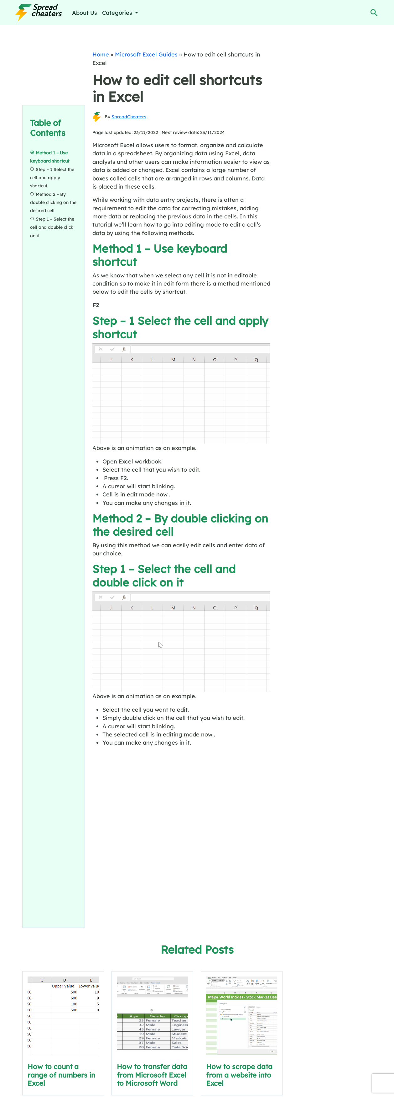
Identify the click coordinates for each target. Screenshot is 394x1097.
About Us (84, 12)
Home (100, 54)
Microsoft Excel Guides (146, 54)
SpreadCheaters (128, 117)
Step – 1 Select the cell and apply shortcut (52, 177)
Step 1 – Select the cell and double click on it (52, 227)
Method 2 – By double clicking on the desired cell (53, 202)
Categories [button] (118, 12)
